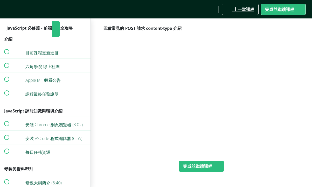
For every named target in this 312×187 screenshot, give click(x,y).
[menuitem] (45, 9)
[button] (6, 9)
